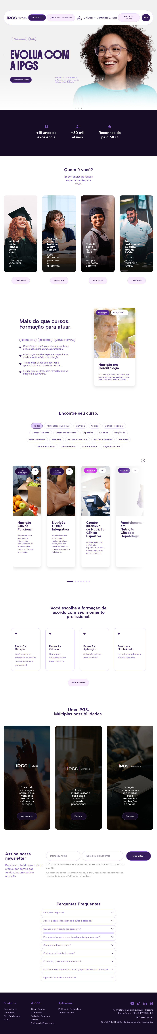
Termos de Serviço (55, 876)
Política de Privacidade (79, 876)
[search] (61, 17)
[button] (3, 55)
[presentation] (142, 460)
